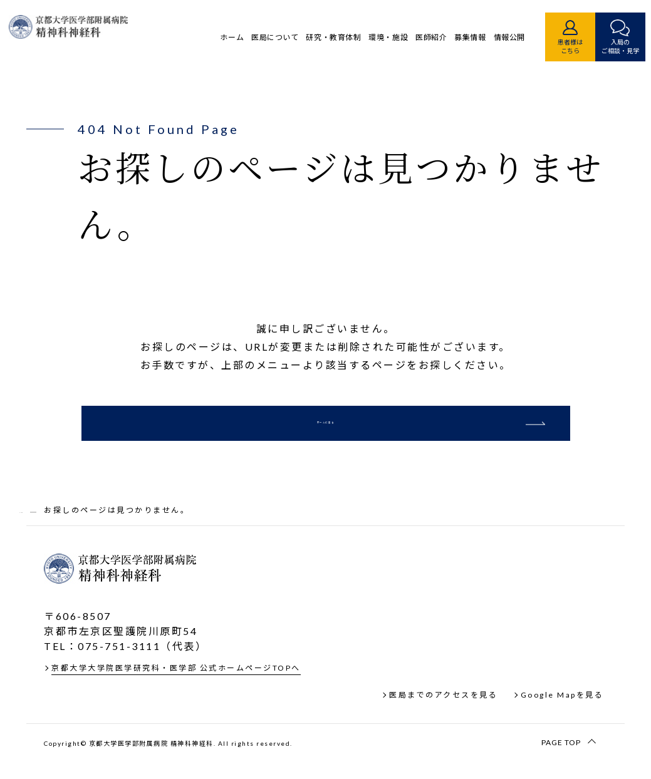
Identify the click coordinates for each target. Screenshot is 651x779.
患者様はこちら (549, 46)
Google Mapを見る (562, 716)
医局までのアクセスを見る (443, 716)
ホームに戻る (325, 434)
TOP (29, 531)
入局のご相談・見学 (599, 46)
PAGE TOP (561, 763)
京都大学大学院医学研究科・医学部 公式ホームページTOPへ (176, 689)
